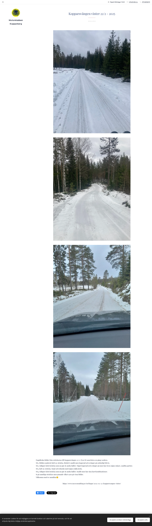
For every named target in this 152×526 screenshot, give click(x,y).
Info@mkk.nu (133, 2)
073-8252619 (146, 2)
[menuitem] (16, 258)
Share (40, 493)
